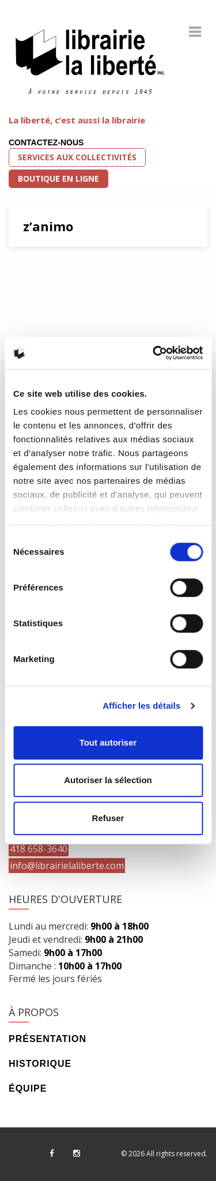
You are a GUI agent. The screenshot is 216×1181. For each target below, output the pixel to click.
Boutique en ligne (58, 178)
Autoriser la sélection (108, 780)
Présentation (47, 1039)
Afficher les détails (141, 705)
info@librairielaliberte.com (67, 865)
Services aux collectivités (77, 157)
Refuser (108, 818)
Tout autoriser (108, 742)
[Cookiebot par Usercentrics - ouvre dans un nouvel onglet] (154, 352)
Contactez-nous (46, 142)
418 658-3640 (38, 849)
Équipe (28, 1088)
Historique (40, 1064)
